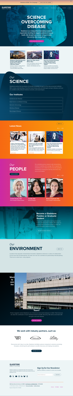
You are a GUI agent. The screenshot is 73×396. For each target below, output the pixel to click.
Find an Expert (14, 174)
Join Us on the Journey (45, 2)
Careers (52, 387)
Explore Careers (37, 320)
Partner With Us (36, 350)
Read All (60, 123)
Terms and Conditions (29, 385)
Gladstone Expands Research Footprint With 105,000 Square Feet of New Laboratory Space (17, 62)
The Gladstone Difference (36, 41)
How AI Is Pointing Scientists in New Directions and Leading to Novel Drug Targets (51, 62)
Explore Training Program (44, 230)
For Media (57, 387)
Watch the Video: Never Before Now (33, 61)
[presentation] (59, 128)
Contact (61, 387)
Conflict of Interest (37, 385)
